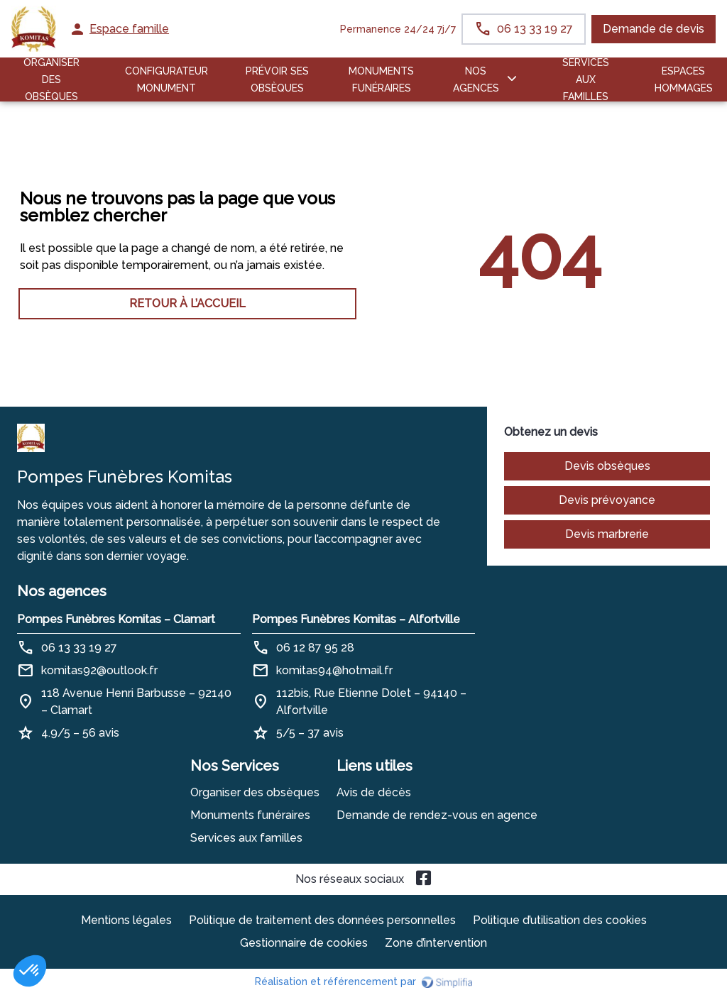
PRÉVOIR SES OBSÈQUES (277, 79)
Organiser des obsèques (254, 792)
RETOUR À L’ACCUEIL (187, 303)
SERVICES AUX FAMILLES (585, 79)
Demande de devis (653, 28)
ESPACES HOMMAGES (684, 79)
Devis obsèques (607, 466)
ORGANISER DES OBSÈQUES (51, 79)
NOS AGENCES (476, 79)
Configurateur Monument (166, 79)
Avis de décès (374, 792)
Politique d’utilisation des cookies (560, 920)
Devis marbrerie (607, 534)
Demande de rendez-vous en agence (437, 815)
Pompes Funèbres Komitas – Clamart (116, 619)
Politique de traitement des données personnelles (322, 920)
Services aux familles (246, 838)
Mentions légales (126, 920)
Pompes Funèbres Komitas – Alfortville (356, 619)
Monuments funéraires (381, 79)
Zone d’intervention (436, 943)
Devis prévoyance (607, 500)
